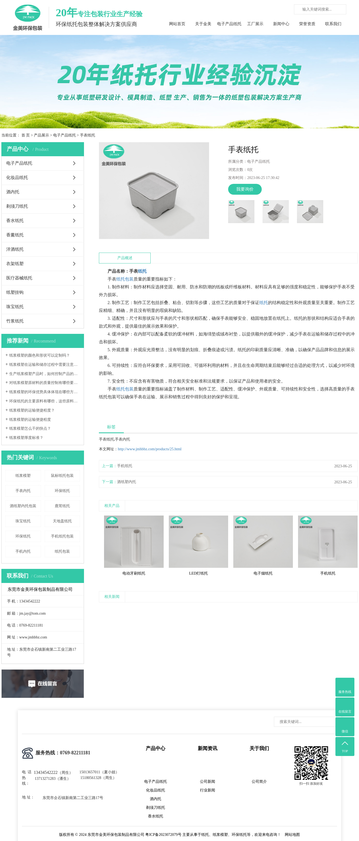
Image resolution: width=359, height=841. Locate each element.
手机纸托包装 (62, 536)
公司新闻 (207, 782)
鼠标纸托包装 (62, 476)
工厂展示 (255, 24)
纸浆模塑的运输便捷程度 (30, 420)
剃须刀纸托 (17, 206)
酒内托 (12, 192)
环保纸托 (62, 491)
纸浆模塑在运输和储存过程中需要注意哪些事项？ (44, 365)
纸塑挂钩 (15, 292)
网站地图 (292, 835)
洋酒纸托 (15, 249)
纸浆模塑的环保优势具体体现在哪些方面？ (44, 392)
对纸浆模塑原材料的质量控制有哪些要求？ (44, 383)
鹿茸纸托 (62, 506)
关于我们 (259, 748)
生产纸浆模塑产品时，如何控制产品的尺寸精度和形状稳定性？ (44, 374)
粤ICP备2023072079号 (163, 835)
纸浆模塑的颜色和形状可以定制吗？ (39, 355)
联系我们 (333, 24)
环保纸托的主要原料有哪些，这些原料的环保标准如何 (44, 401)
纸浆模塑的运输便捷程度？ (32, 410)
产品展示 (41, 135)
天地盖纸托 (62, 521)
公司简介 (259, 782)
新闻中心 (281, 24)
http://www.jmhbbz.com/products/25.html (150, 449)
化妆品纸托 (17, 177)
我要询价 (245, 189)
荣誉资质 (307, 24)
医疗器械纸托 (19, 278)
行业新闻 (207, 790)
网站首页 (177, 24)
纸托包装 (62, 551)
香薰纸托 (15, 235)
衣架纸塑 (15, 263)
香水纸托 (15, 220)
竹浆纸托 (15, 321)
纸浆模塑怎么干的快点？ (30, 428)
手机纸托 (124, 466)
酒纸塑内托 (126, 482)
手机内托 (23, 551)
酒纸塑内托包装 (23, 506)
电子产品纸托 (229, 24)
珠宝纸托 (15, 306)
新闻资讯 (207, 748)
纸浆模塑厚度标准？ (26, 438)
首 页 (25, 135)
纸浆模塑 (23, 476)
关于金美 (203, 24)
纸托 (142, 271)
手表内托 (23, 491)
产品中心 (155, 748)
